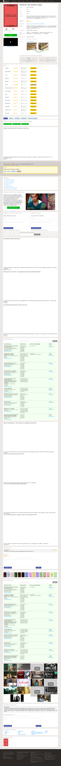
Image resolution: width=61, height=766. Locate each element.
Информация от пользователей (11, 187)
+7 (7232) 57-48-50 (51, 345)
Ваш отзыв (6, 554)
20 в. (5, 734)
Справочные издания (47, 754)
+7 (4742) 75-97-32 (51, 378)
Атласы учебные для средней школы (9, 753)
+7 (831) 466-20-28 (51, 370)
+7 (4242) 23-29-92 (51, 388)
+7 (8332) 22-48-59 (51, 393)
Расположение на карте (8, 351)
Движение (33, 731)
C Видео (51, 1)
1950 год (6, 731)
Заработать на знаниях (32, 118)
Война (46, 732)
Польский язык (19, 759)
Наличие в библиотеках (9, 182)
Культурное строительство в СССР (22, 755)
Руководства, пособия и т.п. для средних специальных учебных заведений (23, 752)
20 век (31, 1)
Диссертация (42, 23)
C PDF (47, 1)
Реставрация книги (30, 41)
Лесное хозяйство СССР (48, 753)
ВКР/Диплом (36, 23)
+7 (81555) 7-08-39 (51, 354)
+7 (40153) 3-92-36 (51, 414)
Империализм (20, 731)
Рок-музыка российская (20, 756)
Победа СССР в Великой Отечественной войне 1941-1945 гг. (37, 755)
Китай (19, 732)
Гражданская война (21, 734)
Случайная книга (41, 1)
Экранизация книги (11, 42)
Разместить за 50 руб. (8, 228)
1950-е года (7, 732)
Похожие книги (8, 184)
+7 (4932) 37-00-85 (51, 604)
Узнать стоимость (16, 124)
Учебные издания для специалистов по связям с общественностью (50, 756)
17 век (19, 1)
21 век (35, 1)
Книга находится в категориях (11, 188)
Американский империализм (36, 732)
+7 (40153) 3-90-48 (51, 415)
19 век (27, 1)
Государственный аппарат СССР (49, 759)
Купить (10, 35)
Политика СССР (46, 751)
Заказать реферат (7, 124)
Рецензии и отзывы (8, 183)
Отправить (38, 567)
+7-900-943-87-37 (51, 353)
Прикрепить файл (8, 567)
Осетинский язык (19, 754)
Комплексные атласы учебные (8, 754)
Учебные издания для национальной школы (36, 759)
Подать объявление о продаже (37, 215)
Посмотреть (33, 68)
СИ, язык (4, 755)
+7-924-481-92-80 (51, 389)
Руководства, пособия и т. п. (35, 756)
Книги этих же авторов (9, 180)
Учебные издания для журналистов (36, 757)
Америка (46, 731)
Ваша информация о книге (9, 714)
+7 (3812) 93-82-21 (51, 408)
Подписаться (37, 234)
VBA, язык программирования (8, 751)
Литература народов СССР (7, 757)
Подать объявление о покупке (10, 215)
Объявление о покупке (9, 179)
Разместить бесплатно (36, 228)
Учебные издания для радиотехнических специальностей (37, 762)
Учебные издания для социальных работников (36, 752)
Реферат (28, 23)
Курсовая (32, 23)
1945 (19, 733)
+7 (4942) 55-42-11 (51, 401)
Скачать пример (25, 124)
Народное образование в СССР (8, 758)
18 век (23, 1)
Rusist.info (7, 1)
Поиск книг (14, 1)
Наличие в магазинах (9, 186)
